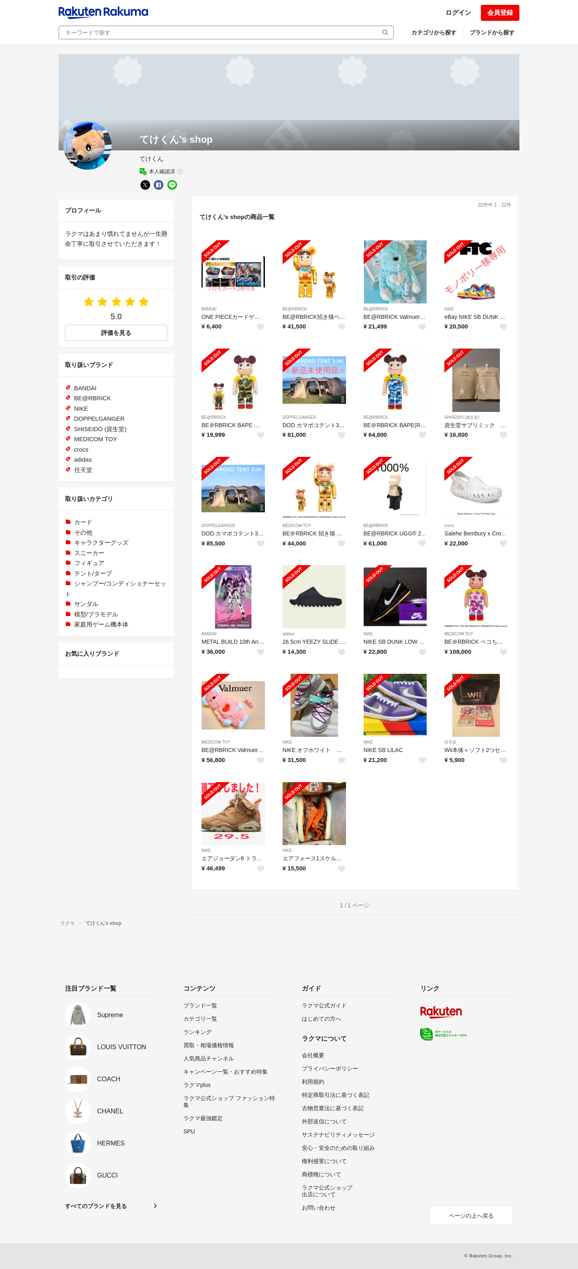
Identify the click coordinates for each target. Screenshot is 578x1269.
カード (83, 522)
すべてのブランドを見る (96, 1206)
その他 (83, 532)
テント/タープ (93, 573)
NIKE (449, 309)
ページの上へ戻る (471, 1215)
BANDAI (208, 309)
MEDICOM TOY (297, 525)
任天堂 (450, 742)
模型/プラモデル (96, 614)
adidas (288, 634)
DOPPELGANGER (299, 417)
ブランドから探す (492, 32)
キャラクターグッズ (101, 542)
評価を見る (116, 332)
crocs (449, 525)
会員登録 (500, 12)
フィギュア (89, 562)
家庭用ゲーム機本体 (101, 624)
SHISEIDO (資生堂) (461, 417)
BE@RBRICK (295, 309)
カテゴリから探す (433, 32)
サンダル (86, 603)
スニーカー (89, 552)
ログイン (458, 12)
